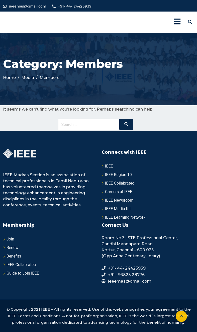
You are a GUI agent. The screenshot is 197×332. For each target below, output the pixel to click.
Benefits (14, 256)
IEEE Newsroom (119, 200)
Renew (13, 247)
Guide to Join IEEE (23, 273)
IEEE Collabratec (119, 183)
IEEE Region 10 (118, 174)
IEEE (109, 166)
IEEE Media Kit (118, 208)
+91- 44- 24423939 (74, 6)
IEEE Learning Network (125, 217)
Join (10, 239)
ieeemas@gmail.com (27, 6)
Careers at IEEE (118, 191)
